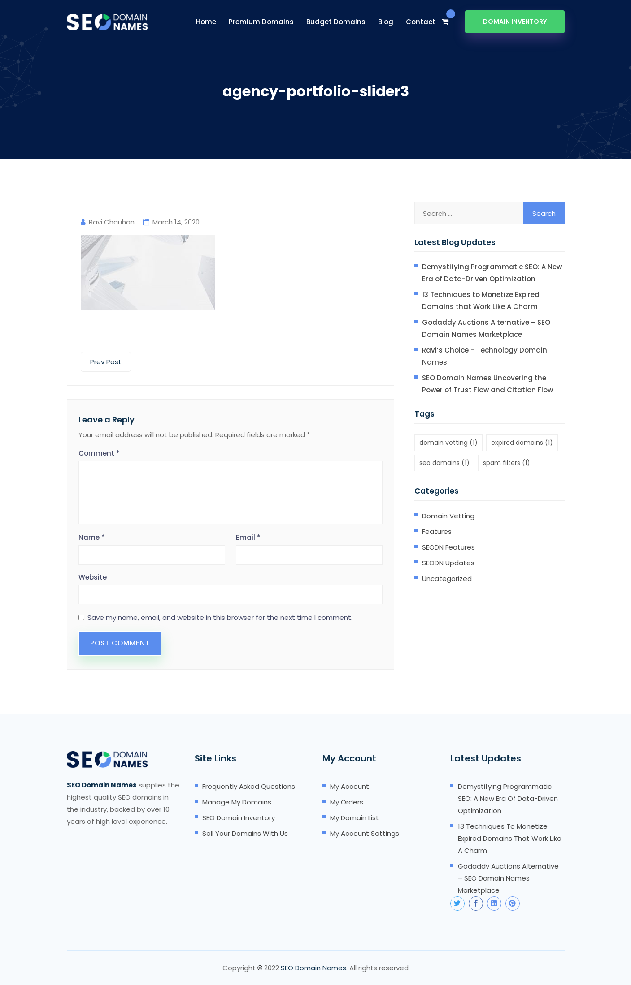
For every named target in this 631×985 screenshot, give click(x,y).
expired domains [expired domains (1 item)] (522, 442)
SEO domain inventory (238, 817)
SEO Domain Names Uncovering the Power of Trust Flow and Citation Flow (487, 384)
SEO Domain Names (313, 967)
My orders (346, 802)
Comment (99, 453)
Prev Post (106, 361)
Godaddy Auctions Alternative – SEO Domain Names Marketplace (486, 328)
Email (248, 537)
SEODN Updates (448, 563)
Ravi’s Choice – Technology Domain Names (484, 356)
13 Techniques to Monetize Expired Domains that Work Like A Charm (481, 300)
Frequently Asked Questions (248, 786)
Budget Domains (336, 21)
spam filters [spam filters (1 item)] (506, 462)
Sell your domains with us (245, 833)
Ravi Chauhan (112, 222)
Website (92, 577)
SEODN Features (448, 547)
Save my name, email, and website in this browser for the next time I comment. (219, 617)
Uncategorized (447, 578)
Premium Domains (261, 21)
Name (91, 537)
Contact (420, 21)
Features (437, 531)
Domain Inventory (515, 21)
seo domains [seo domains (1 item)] (444, 462)
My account (349, 786)
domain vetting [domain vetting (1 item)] (448, 442)
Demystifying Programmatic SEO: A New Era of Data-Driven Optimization (492, 273)
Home (206, 21)
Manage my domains (236, 802)
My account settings (364, 833)
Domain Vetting (448, 515)
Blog (385, 21)
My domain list (354, 817)
